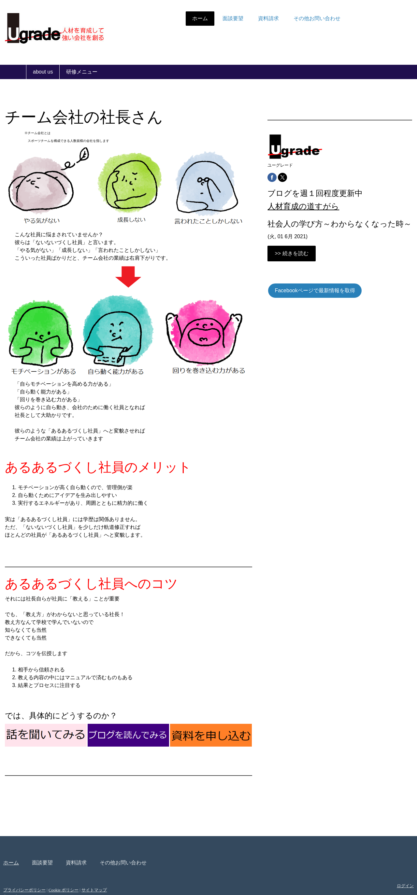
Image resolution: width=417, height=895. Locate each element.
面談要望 (206, 18)
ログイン (379, 861)
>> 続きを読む (284, 263)
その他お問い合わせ (290, 18)
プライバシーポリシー (50, 865)
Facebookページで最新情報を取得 (307, 300)
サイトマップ (120, 865)
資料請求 (242, 18)
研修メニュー (81, 72)
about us (43, 72)
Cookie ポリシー (90, 865)
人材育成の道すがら (296, 206)
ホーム (174, 18)
